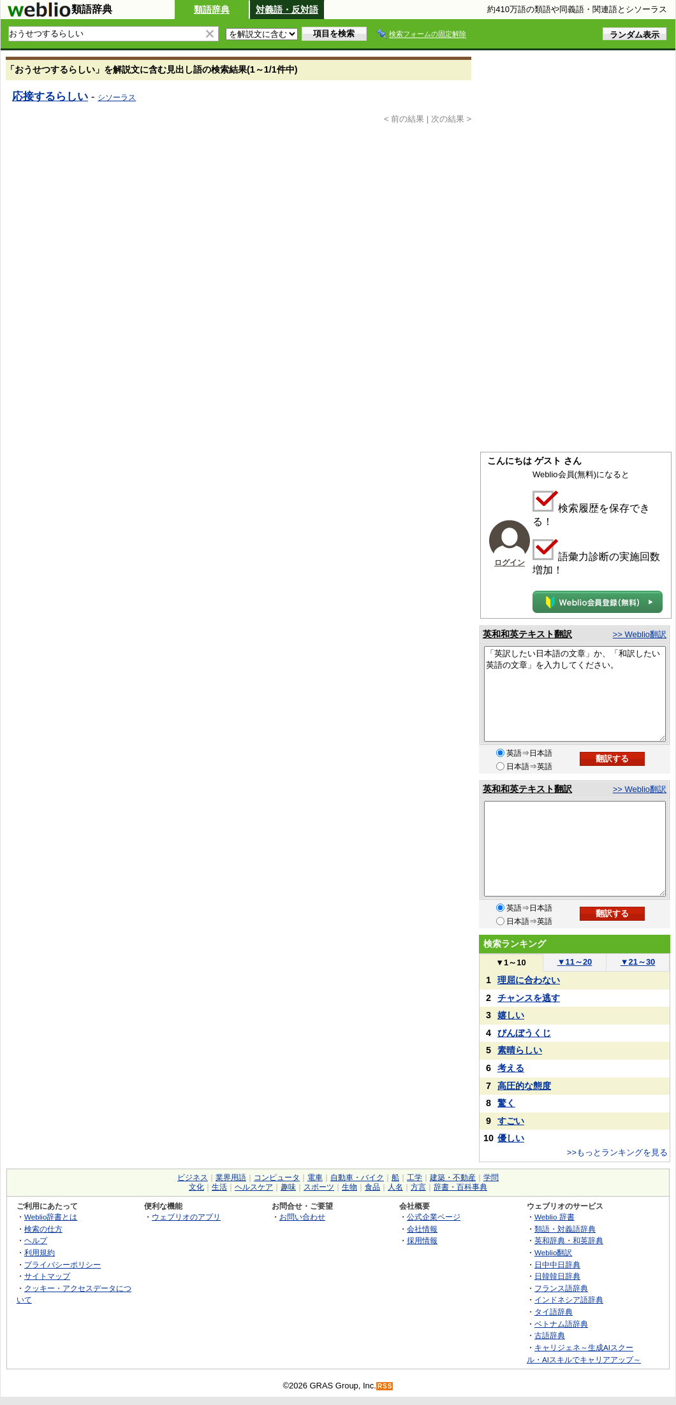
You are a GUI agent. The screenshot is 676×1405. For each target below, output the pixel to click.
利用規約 (39, 1252)
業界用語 (231, 1177)
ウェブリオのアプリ (186, 1217)
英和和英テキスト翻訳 (527, 634)
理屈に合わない (528, 980)
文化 (196, 1187)
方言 (418, 1187)
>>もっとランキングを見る (617, 1152)
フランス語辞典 (561, 1288)
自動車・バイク (357, 1177)
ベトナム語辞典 (561, 1324)
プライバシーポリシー (62, 1264)
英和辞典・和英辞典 (568, 1240)
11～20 (574, 962)
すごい (510, 1121)
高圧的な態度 (524, 1086)
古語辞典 (549, 1335)
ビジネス (192, 1177)
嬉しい (510, 1015)
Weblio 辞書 (554, 1217)
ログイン (509, 562)
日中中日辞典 (557, 1264)
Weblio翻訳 (553, 1252)
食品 (372, 1187)
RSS (385, 1386)
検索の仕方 (43, 1229)
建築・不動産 (453, 1177)
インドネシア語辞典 (568, 1299)
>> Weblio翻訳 (639, 634)
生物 (349, 1187)
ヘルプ (35, 1240)
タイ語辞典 (553, 1312)
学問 (491, 1177)
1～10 (510, 962)
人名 (395, 1187)
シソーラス (117, 97)
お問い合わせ (302, 1217)
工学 (414, 1177)
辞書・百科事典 (460, 1187)
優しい (510, 1138)
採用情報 (422, 1240)
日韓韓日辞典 (557, 1276)
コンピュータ (277, 1177)
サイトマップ (47, 1276)
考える (510, 1068)
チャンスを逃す (528, 998)
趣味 (288, 1187)
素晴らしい (519, 1050)
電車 (315, 1177)
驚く (506, 1103)
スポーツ (319, 1187)
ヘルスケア (254, 1187)
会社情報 (422, 1229)
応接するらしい (50, 96)
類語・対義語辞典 (565, 1229)
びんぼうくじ (524, 1033)
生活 (219, 1187)
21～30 (638, 962)
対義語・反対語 (287, 9)
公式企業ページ (433, 1217)
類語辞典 (212, 9)
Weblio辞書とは (50, 1217)
